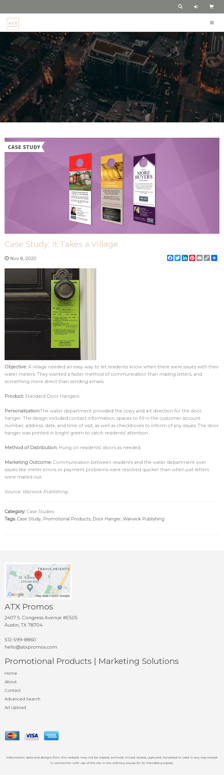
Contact (13, 690)
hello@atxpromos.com (31, 647)
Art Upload (15, 707)
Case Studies (40, 511)
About (11, 681)
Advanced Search (22, 698)
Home (11, 673)
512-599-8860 (20, 640)
